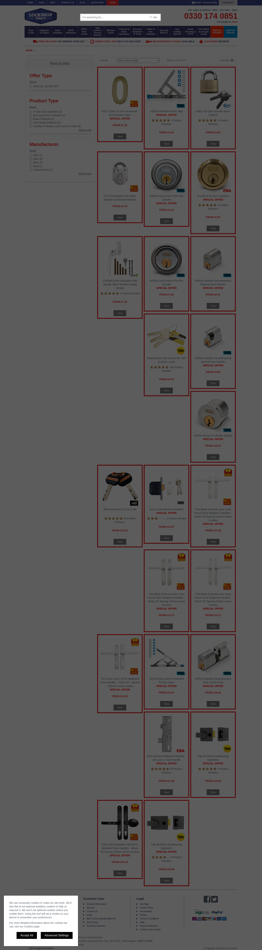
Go (155, 17)
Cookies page (32, 926)
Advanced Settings (57, 935)
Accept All (26, 935)
